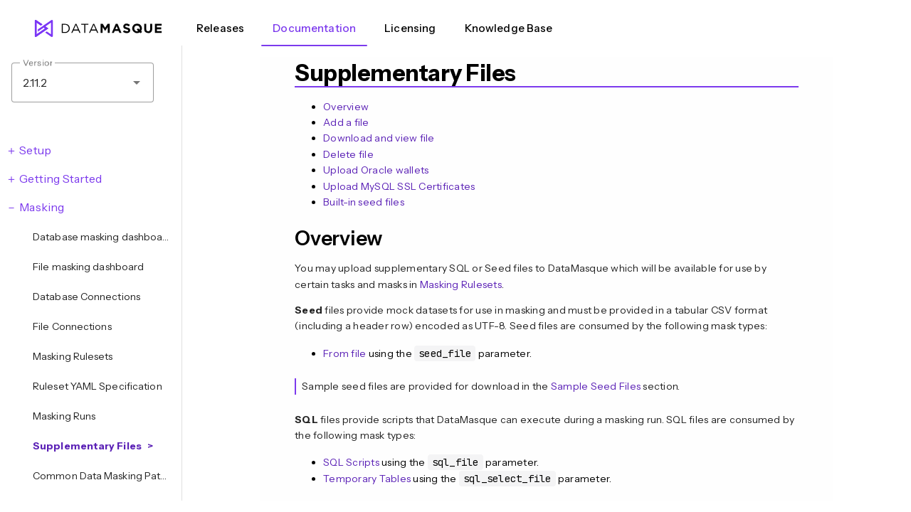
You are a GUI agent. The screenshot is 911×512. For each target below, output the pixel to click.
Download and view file (379, 138)
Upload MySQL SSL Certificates (399, 186)
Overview (346, 106)
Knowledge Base (509, 28)
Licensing (410, 28)
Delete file (348, 154)
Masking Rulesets (461, 284)
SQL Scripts (351, 462)
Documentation (314, 28)
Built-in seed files (363, 202)
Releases (220, 28)
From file (344, 353)
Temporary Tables (367, 478)
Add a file (346, 122)
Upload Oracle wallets (375, 170)
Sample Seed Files (596, 386)
